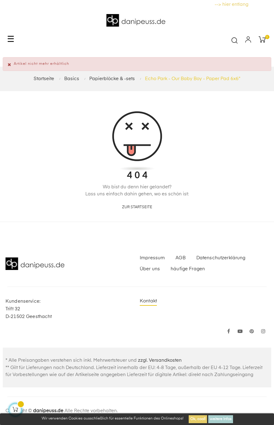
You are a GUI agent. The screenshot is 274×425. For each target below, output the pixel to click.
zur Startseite (137, 207)
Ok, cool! (198, 419)
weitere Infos (220, 419)
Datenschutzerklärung (221, 258)
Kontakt (148, 301)
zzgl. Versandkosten (160, 360)
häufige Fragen (188, 269)
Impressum (152, 258)
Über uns (150, 269)
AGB (180, 258)
